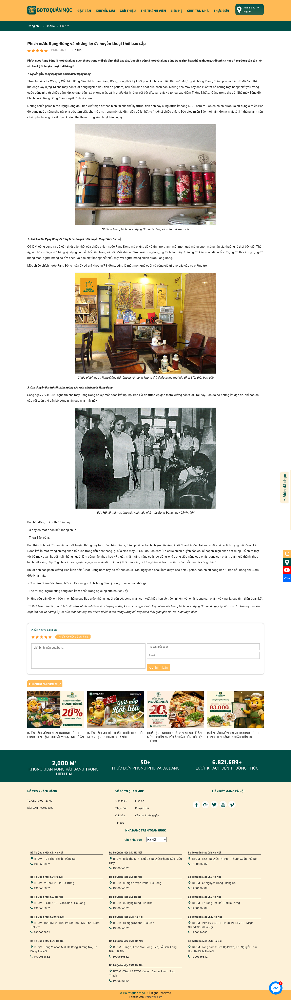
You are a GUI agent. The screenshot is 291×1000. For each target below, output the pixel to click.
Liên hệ (176, 10)
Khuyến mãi (105, 10)
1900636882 (46, 807)
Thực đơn (221, 10)
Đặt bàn (84, 10)
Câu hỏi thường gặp (147, 815)
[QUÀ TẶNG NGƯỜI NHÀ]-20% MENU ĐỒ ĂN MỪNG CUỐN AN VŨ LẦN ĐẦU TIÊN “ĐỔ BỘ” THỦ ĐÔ (174, 737)
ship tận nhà (198, 10)
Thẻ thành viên (153, 10)
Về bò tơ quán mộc (129, 791)
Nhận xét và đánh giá (44, 629)
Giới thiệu (128, 10)
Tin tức (119, 822)
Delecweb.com (153, 996)
